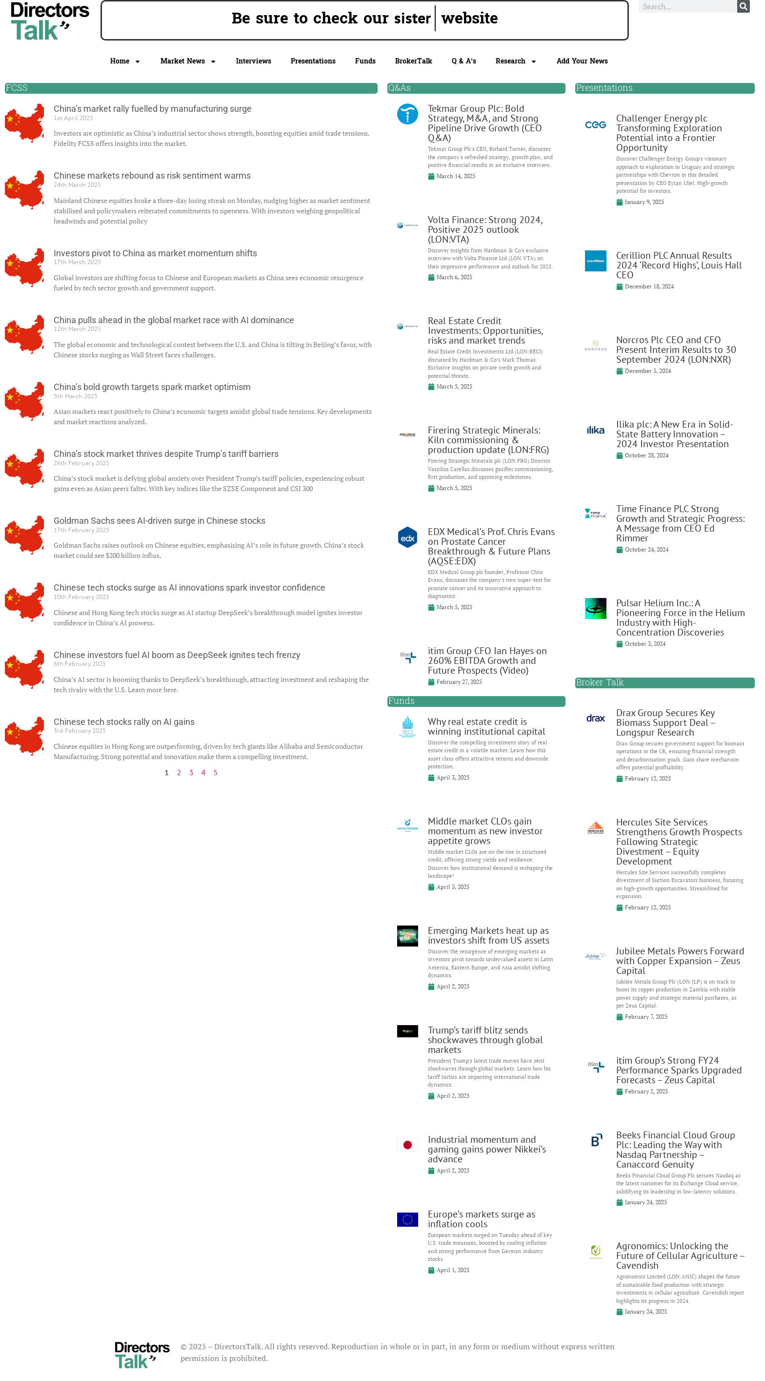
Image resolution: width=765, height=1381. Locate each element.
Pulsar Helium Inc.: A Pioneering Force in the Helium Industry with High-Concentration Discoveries (680, 618)
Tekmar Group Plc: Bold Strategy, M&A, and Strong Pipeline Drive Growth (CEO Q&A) (485, 123)
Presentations (313, 61)
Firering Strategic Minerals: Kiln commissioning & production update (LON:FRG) (488, 440)
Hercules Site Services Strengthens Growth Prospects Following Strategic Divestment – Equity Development (679, 841)
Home (125, 61)
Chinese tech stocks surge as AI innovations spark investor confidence (189, 587)
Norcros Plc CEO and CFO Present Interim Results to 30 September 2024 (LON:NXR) (676, 349)
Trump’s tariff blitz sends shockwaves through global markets (485, 1040)
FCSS (17, 88)
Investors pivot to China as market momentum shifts (155, 253)
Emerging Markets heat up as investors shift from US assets (488, 935)
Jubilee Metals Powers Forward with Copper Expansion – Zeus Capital (680, 961)
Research (516, 61)
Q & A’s (464, 61)
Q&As (399, 88)
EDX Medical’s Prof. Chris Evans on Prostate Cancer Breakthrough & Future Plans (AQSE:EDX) (491, 546)
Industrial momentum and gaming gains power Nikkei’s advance (487, 1149)
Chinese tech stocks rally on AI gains (124, 722)
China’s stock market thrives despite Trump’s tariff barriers (166, 454)
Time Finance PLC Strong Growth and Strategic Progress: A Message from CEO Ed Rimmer (680, 523)
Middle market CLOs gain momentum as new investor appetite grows (485, 831)
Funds (365, 61)
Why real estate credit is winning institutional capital (486, 726)
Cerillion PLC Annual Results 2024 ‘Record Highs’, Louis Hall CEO (679, 265)
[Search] (743, 6)
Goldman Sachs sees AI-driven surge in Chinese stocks (159, 520)
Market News (189, 61)
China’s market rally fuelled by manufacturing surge (153, 108)
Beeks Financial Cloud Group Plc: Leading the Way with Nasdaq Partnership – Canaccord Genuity (675, 1150)
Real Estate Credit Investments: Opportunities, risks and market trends (485, 330)
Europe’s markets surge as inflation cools (481, 1219)
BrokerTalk (413, 61)
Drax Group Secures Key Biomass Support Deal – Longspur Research (665, 722)
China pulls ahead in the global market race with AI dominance (174, 320)
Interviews (253, 61)
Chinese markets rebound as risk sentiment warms (152, 175)
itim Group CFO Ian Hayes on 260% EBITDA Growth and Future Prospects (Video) (487, 660)
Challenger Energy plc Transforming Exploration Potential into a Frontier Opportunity (669, 133)
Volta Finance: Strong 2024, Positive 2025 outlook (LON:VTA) (485, 229)
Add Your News (582, 61)
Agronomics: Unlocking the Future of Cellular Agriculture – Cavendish (680, 1255)
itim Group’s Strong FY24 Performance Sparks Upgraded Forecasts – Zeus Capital (679, 1070)
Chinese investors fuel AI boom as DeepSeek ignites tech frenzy (177, 655)
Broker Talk (600, 683)
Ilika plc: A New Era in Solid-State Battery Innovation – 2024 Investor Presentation (674, 434)
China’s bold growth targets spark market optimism (152, 387)
